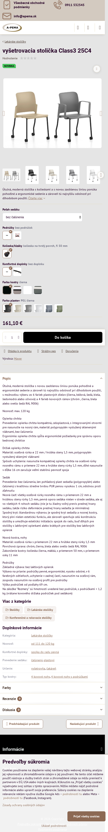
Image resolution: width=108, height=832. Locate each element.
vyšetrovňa (38, 668)
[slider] (28, 58)
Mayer (18, 358)
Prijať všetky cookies (86, 816)
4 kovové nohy (40, 677)
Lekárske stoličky (42, 635)
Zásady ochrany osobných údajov (23, 805)
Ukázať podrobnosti (54, 826)
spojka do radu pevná (45, 652)
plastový (49, 660)
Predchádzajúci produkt (23, 724)
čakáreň (51, 668)
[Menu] (100, 27)
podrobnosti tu (72, 794)
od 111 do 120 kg (42, 644)
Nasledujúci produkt (84, 724)
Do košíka (63, 337)
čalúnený (36, 660)
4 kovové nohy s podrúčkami (69, 677)
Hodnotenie (9, 58)
